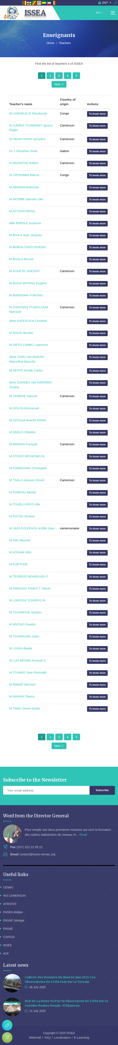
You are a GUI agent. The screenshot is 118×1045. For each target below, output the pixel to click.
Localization (62, 1037)
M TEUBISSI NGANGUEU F (28, 576)
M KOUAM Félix (20, 552)
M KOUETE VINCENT (24, 271)
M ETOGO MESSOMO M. (27, 456)
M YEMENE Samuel (23, 396)
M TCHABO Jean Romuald (27, 672)
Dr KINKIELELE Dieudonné (28, 113)
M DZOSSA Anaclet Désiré (27, 420)
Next (59, 84)
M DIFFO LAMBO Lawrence (28, 344)
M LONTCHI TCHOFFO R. (27, 600)
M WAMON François (23, 444)
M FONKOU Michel (22, 492)
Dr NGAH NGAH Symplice (27, 139)
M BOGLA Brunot (21, 259)
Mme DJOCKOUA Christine (28, 321)
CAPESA (9, 937)
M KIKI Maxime (19, 540)
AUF (6, 953)
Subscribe (102, 790)
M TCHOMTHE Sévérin (25, 612)
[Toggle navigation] (113, 13)
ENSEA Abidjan (13, 912)
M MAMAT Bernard (22, 684)
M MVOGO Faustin (22, 624)
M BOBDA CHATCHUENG (27, 247)
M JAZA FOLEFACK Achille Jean (31, 528)
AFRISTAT (10, 904)
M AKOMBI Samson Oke (26, 199)
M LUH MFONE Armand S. (27, 660)
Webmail (35, 1037)
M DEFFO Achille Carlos (26, 370)
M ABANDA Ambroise (24, 187)
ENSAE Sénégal (13, 920)
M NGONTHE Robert (23, 163)
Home (51, 43)
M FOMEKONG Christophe (28, 468)
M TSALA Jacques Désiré (27, 480)
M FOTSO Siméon (22, 516)
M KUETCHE (18, 564)
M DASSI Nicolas (21, 332)
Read (83, 834)
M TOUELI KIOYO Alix (24, 504)
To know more (97, 113)
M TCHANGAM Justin (24, 636)
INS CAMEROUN (14, 895)
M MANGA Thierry (21, 696)
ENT (104, 2)
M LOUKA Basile (20, 648)
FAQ (47, 1037)
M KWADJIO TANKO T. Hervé (29, 588)
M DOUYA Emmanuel (24, 408)
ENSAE (8, 928)
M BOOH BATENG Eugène (28, 283)
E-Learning (81, 1037)
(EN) (98, 13)
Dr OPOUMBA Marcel (24, 175)
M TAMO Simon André (24, 708)
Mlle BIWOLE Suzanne (25, 223)
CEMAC (8, 887)
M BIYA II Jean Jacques (25, 235)
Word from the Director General (36, 815)
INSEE (7, 945)
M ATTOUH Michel (22, 211)
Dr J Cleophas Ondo (23, 151)
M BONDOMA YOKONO (26, 295)
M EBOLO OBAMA (22, 432)
